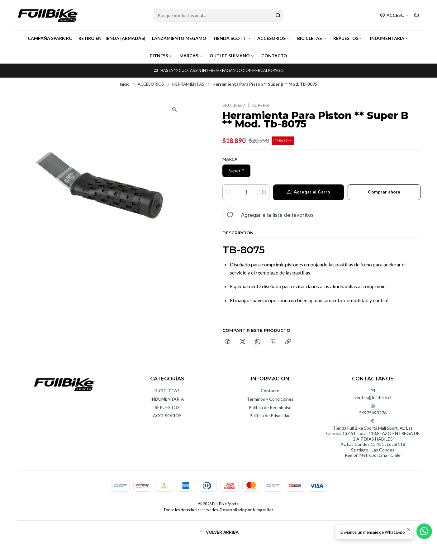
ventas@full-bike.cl (372, 394)
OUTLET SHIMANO (232, 55)
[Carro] (416, 15)
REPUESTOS (348, 38)
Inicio (125, 84)
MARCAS (191, 55)
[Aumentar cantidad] (264, 192)
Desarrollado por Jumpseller (246, 509)
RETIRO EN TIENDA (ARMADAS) (111, 38)
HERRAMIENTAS (188, 84)
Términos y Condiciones (270, 399)
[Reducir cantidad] (228, 192)
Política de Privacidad (270, 415)
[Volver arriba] (218, 532)
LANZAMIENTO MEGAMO (179, 38)
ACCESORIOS (274, 38)
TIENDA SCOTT (232, 38)
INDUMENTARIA (389, 38)
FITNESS (161, 55)
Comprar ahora (384, 192)
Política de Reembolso (270, 407)
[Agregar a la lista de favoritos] (268, 215)
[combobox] (218, 15)
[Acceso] (394, 15)
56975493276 (373, 409)
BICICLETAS (312, 38)
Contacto (270, 390)
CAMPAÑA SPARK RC (50, 38)
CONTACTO (274, 55)
